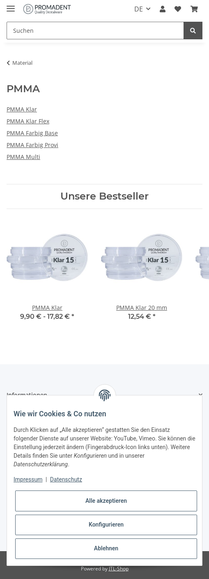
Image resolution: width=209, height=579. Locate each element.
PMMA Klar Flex (28, 121)
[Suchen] (95, 30)
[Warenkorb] (194, 9)
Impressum (28, 479)
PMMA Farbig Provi (32, 145)
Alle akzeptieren (106, 500)
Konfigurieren (106, 524)
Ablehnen (106, 548)
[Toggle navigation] (11, 5)
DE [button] (138, 9)
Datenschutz (66, 479)
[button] (162, 9)
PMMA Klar (22, 109)
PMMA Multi (23, 157)
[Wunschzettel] (178, 9)
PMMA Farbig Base (32, 133)
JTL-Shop (119, 568)
